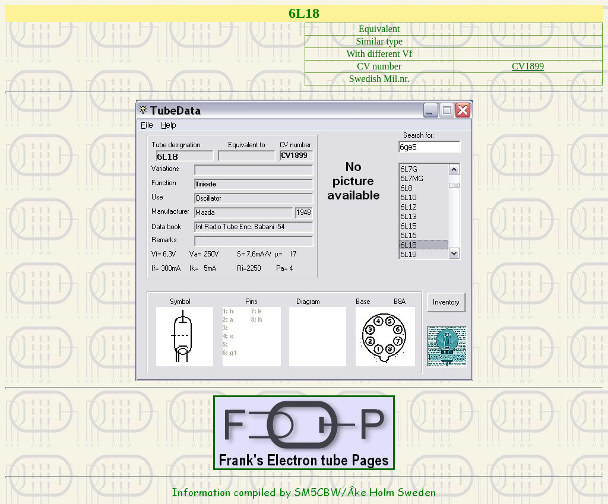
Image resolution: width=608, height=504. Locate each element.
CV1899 (528, 66)
